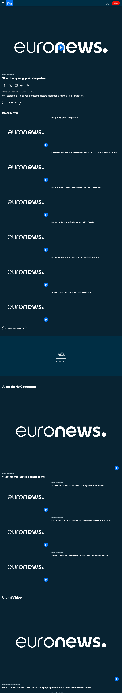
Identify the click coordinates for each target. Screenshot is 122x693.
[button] (14, 328)
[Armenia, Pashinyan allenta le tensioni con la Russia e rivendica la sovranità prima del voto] (85, 307)
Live (116, 3)
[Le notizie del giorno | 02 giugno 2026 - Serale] (85, 237)
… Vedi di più (11, 102)
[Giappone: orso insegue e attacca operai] (61, 477)
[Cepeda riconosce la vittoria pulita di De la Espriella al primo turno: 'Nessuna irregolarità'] (85, 272)
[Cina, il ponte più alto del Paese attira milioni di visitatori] (85, 202)
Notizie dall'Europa (11, 684)
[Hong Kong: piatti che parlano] (85, 132)
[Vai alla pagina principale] (9, 3)
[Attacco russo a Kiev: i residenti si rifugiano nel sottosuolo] (85, 498)
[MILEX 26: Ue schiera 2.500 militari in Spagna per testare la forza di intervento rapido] (61, 687)
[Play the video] (61, 47)
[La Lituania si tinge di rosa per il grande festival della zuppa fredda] (85, 533)
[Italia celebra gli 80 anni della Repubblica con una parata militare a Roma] (85, 167)
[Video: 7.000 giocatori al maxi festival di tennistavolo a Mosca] (85, 568)
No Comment (8, 473)
